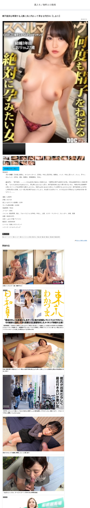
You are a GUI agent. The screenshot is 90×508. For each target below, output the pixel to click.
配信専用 (57, 237)
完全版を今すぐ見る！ (11, 168)
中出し (35, 237)
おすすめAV (6, 233)
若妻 (52, 237)
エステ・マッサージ (7, 237)
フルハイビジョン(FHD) (25, 237)
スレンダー (16, 237)
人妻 (39, 237)
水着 (43, 237)
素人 (47, 237)
